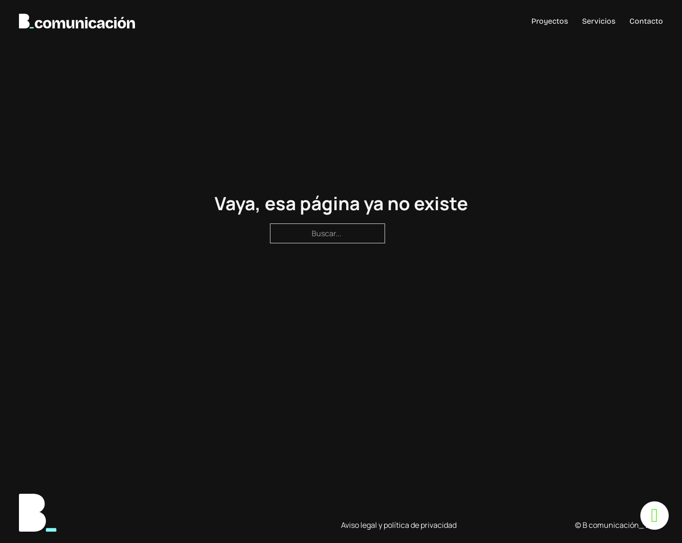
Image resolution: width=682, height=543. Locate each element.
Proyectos (549, 21)
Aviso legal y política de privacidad (399, 525)
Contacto (646, 21)
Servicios (598, 21)
